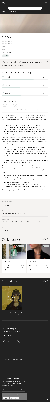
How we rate (34, 109)
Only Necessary (14, 398)
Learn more (11, 395)
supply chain (25, 134)
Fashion (4, 11)
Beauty (12, 11)
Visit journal (5, 365)
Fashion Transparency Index (36, 151)
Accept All (6, 398)
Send (22, 389)
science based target (15, 131)
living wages (27, 149)
